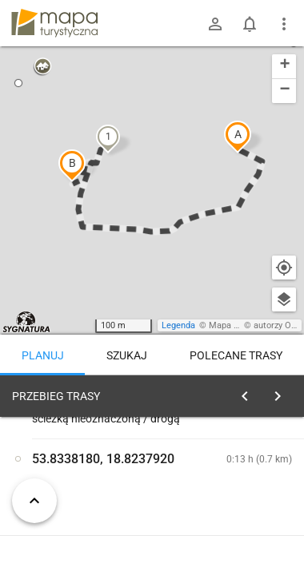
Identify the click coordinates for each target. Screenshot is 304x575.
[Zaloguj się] (215, 24)
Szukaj (126, 355)
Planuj (43, 355)
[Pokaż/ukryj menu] (284, 24)
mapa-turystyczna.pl (54, 23)
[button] (237, 137)
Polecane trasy (236, 355)
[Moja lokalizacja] (284, 268)
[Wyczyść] (282, 392)
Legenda (178, 325)
